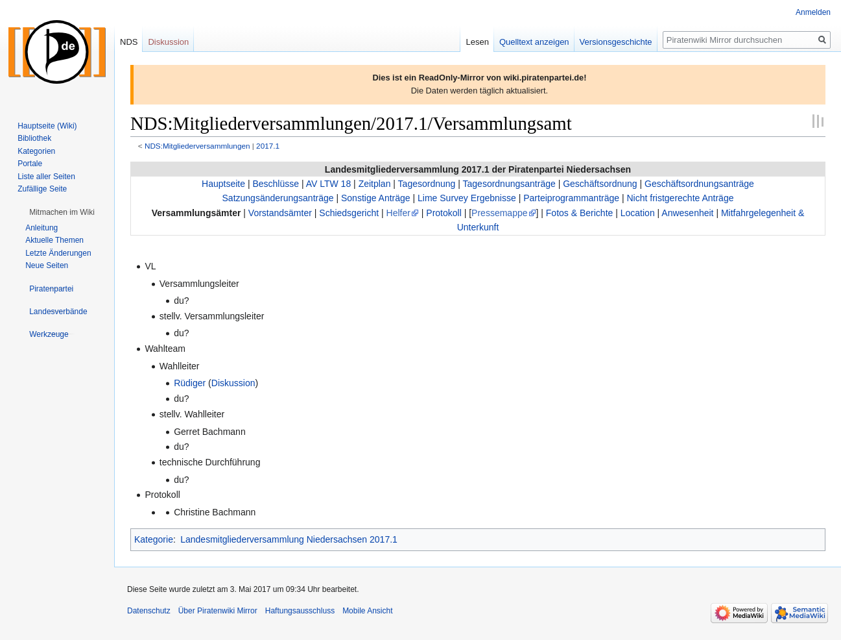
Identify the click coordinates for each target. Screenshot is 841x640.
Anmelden (813, 12)
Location (638, 213)
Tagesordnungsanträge (509, 183)
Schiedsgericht (349, 213)
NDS (128, 42)
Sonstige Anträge (375, 198)
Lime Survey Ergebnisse (467, 198)
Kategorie (153, 539)
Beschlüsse (275, 183)
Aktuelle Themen (54, 240)
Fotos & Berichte (579, 213)
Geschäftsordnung (600, 183)
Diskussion (233, 383)
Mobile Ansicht (367, 610)
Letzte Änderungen (58, 253)
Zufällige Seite (42, 188)
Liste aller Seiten (46, 176)
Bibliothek (34, 138)
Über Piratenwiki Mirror (217, 610)
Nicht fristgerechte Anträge (679, 198)
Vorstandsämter (280, 213)
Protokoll (443, 213)
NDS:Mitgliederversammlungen (197, 146)
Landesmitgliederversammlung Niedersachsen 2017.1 (288, 539)
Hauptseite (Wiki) (47, 125)
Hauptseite (223, 183)
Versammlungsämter (196, 213)
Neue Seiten (46, 265)
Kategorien (36, 151)
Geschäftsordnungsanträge (699, 183)
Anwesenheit (687, 213)
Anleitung (41, 227)
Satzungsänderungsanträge (278, 198)
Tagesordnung (427, 183)
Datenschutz (149, 610)
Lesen (477, 42)
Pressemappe (499, 213)
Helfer (398, 213)
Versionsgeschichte (616, 42)
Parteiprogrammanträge (571, 198)
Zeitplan (375, 183)
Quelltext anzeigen (534, 42)
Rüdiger (190, 383)
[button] (62, 212)
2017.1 (267, 146)
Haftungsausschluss (300, 610)
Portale (30, 163)
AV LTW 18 (328, 183)
